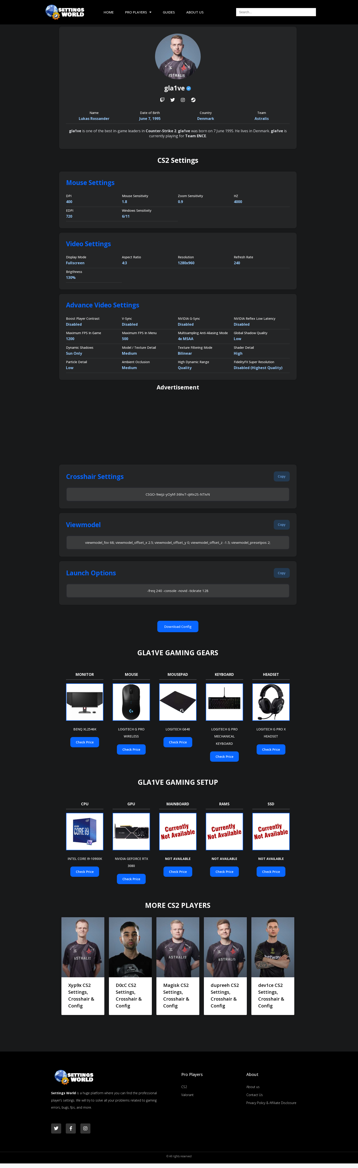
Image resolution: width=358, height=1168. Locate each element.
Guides (169, 12)
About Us (195, 12)
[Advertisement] (178, 428)
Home (109, 12)
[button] (280, 477)
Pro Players (138, 12)
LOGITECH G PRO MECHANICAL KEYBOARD (224, 741)
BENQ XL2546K (84, 734)
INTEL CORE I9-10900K (85, 863)
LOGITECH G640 (178, 734)
